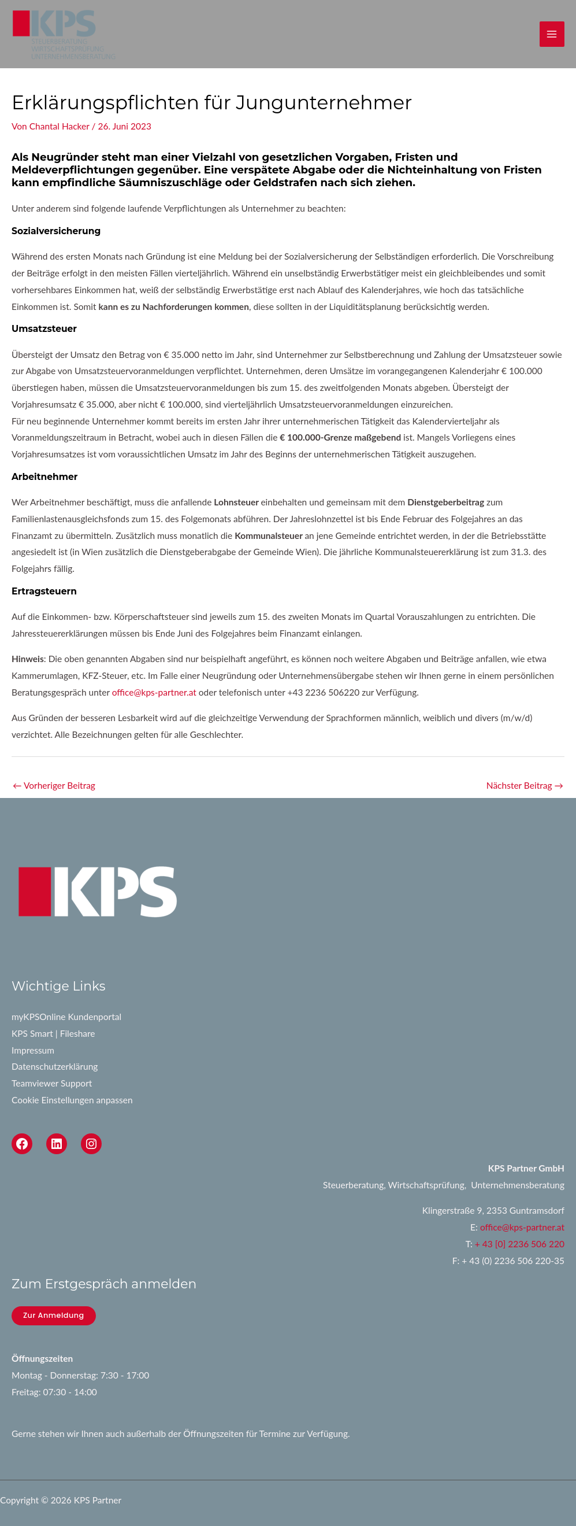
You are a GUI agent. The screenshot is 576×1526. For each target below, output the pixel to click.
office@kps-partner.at (154, 692)
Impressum (33, 1050)
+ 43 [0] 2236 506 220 (519, 1244)
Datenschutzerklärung (55, 1066)
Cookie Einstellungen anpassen (72, 1100)
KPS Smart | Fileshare (53, 1033)
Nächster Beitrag (524, 785)
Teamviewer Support (52, 1083)
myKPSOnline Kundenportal (66, 1016)
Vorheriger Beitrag (54, 785)
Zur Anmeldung (53, 1315)
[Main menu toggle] (552, 33)
